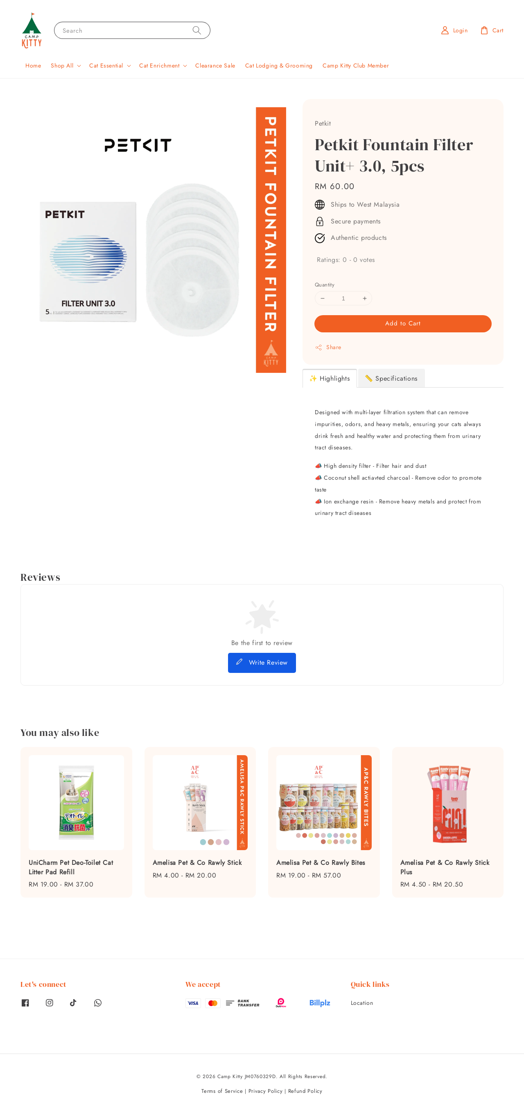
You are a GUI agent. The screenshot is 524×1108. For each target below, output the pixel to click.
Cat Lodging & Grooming (279, 65)
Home (33, 65)
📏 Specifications (391, 378)
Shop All (62, 65)
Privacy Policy (265, 1091)
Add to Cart (403, 323)
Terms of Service (222, 1091)
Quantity (324, 285)
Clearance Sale (215, 65)
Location (362, 1003)
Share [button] (328, 347)
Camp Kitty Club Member (356, 65)
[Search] (197, 30)
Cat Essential (106, 65)
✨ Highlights (329, 378)
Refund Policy (305, 1091)
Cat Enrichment (159, 65)
